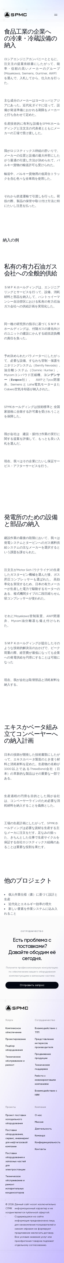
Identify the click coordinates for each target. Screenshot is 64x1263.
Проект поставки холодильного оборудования (15, 1119)
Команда (40, 1135)
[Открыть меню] (56, 15)
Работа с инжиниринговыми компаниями (45, 1079)
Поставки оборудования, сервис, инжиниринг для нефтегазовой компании (17, 1138)
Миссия (39, 1122)
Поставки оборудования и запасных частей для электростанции (15, 1161)
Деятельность (43, 1128)
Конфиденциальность (47, 1142)
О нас (38, 1115)
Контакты (40, 1149)
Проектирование (15, 1039)
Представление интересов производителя (44, 1043)
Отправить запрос (32, 985)
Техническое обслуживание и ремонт (15, 1060)
